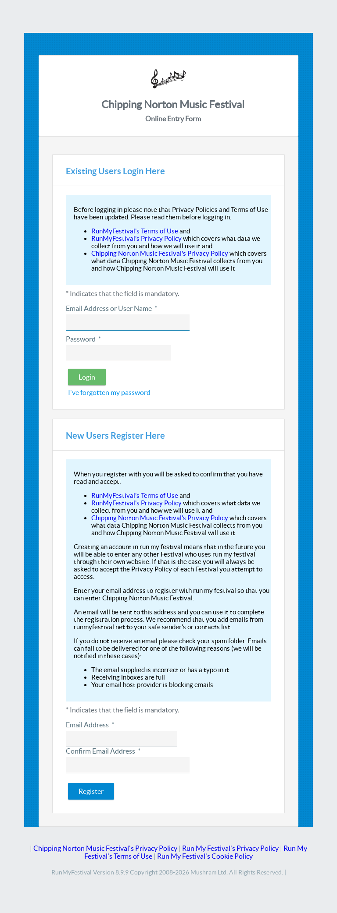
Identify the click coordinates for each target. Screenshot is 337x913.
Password (83, 339)
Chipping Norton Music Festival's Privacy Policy (159, 253)
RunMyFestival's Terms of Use (134, 231)
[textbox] (128, 322)
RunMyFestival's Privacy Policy (136, 238)
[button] (87, 377)
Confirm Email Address (103, 751)
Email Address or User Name (111, 308)
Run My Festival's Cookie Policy (205, 856)
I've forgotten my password (109, 392)
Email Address (90, 725)
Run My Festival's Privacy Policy (230, 848)
